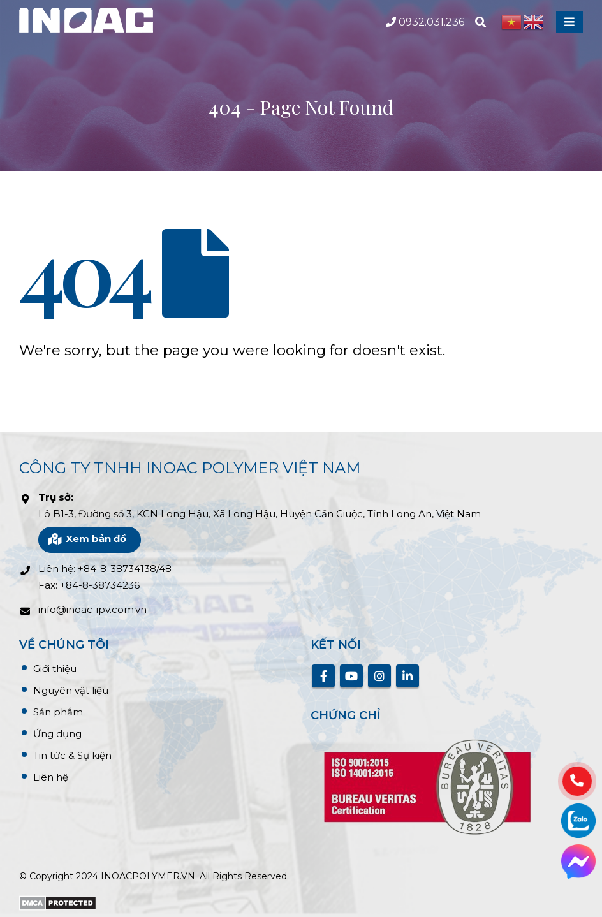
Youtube (351, 675)
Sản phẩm (58, 712)
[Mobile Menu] (569, 22)
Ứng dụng (57, 734)
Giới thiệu (55, 669)
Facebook (323, 675)
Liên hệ (50, 777)
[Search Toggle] (480, 22)
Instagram (379, 675)
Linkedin (407, 675)
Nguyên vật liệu (70, 690)
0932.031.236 (425, 22)
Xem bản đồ (87, 538)
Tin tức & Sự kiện (72, 755)
